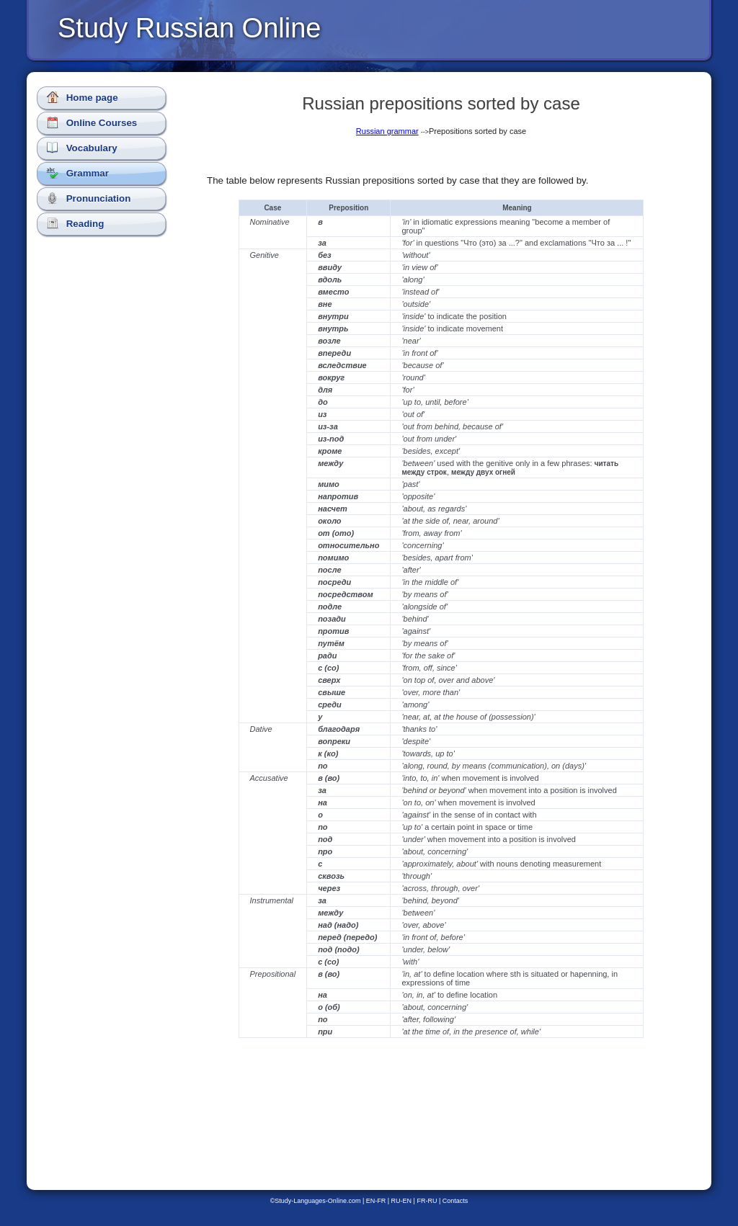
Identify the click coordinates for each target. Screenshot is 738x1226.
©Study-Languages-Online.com (315, 1200)
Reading (75, 223)
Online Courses (92, 122)
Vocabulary (82, 147)
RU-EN (401, 1200)
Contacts (455, 1200)
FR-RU (427, 1200)
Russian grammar (387, 131)
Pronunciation (88, 198)
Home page (82, 97)
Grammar (78, 173)
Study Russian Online (189, 28)
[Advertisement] (104, 497)
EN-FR (376, 1200)
